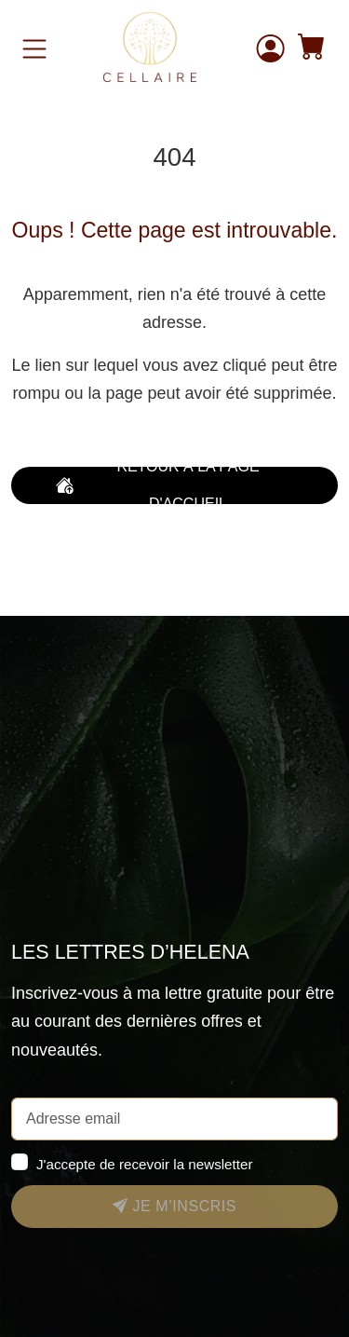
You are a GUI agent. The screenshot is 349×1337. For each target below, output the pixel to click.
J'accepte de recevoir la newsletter (144, 1164)
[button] (312, 49)
